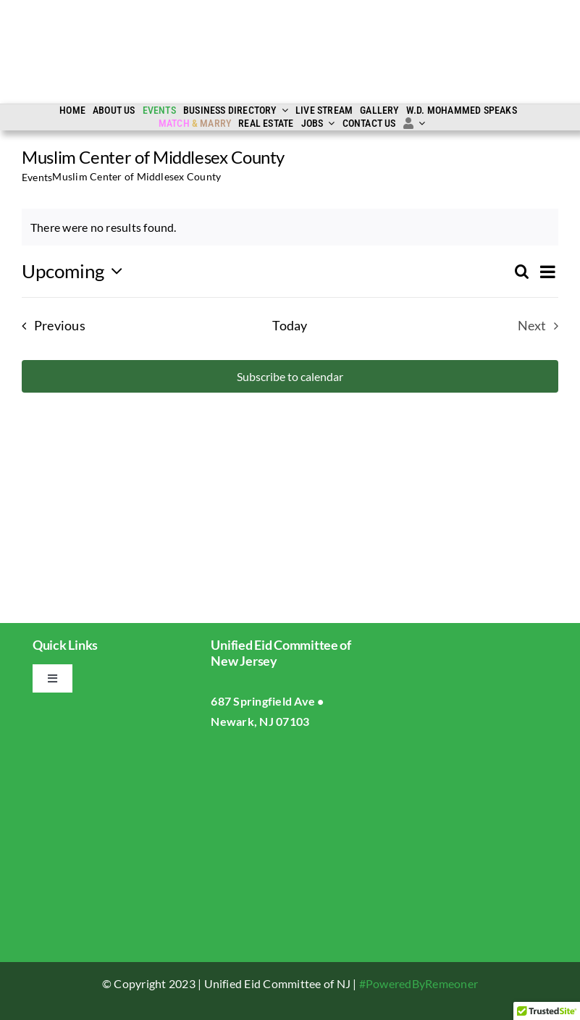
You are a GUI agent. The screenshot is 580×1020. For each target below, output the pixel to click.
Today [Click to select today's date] (289, 325)
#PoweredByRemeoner (418, 983)
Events (37, 177)
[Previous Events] (49, 326)
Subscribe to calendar (290, 376)
